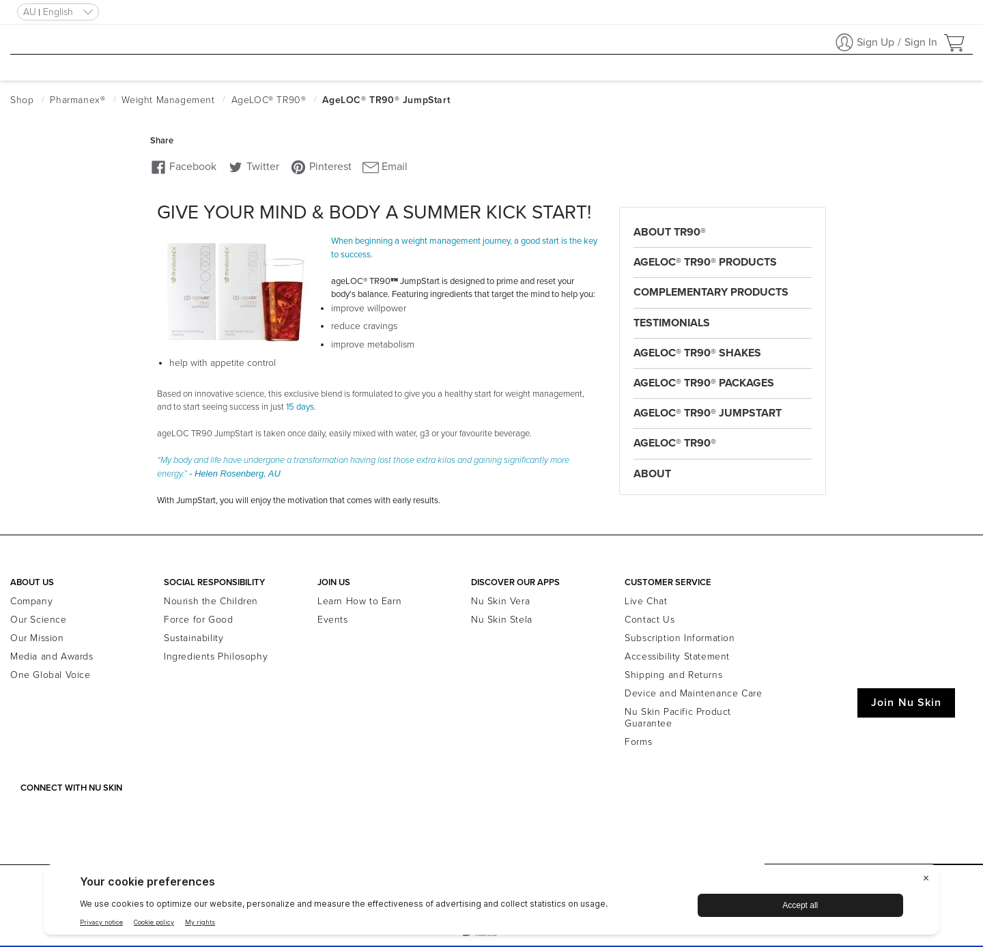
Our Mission (37, 638)
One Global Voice (50, 675)
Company (31, 601)
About (652, 474)
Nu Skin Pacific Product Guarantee (678, 717)
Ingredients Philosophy (216, 656)
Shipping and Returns (673, 675)
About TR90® (669, 232)
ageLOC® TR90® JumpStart (707, 413)
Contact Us (649, 619)
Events (332, 619)
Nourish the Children (211, 601)
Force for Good (198, 619)
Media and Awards (52, 656)
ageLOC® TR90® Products (705, 262)
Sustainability (193, 638)
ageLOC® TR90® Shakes (697, 353)
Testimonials (671, 323)
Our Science (38, 619)
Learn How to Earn (359, 601)
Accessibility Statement (677, 656)
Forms (638, 742)
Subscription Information (680, 638)
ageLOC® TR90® (674, 443)
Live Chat (646, 601)
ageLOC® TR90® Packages (703, 383)
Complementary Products (710, 292)
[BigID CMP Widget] (491, 903)
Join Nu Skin (906, 702)
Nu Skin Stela (501, 619)
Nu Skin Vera (500, 601)
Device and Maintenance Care (693, 693)
